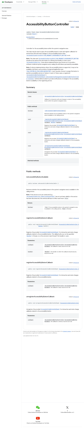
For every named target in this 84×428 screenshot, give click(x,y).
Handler (53, 122)
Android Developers (30, 16)
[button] (10, 18)
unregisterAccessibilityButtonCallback (57, 146)
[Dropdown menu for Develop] (49, 2)
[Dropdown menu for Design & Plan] (38, 2)
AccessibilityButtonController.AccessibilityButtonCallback (63, 96)
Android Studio (77, 2)
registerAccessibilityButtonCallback (56, 119)
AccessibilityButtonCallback (36, 75)
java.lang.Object (30, 37)
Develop (39, 16)
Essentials (19, 2)
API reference (6, 8)
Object (34, 34)
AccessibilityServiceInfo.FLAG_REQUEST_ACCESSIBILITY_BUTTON (46, 55)
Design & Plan (32, 2)
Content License (67, 331)
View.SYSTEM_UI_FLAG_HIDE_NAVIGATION (39, 71)
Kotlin (72, 27)
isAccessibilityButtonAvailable (54, 111)
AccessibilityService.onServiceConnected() (41, 196)
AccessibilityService (33, 62)
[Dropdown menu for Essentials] (24, 2)
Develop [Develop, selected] (44, 2)
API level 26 (76, 21)
